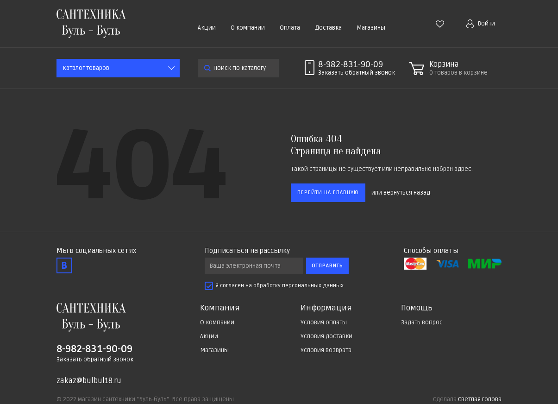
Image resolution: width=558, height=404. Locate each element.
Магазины (371, 28)
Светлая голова (480, 399)
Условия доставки (326, 336)
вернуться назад (406, 192)
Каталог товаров (86, 68)
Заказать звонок (356, 72)
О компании (248, 28)
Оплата (290, 28)
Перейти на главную (328, 192)
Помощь (417, 308)
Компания (220, 308)
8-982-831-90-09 (350, 64)
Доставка (328, 28)
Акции (207, 28)
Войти (480, 23)
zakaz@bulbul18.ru (88, 380)
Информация (326, 308)
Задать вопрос (422, 322)
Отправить (327, 266)
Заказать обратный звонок (94, 359)
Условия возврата (326, 350)
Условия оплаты (324, 322)
